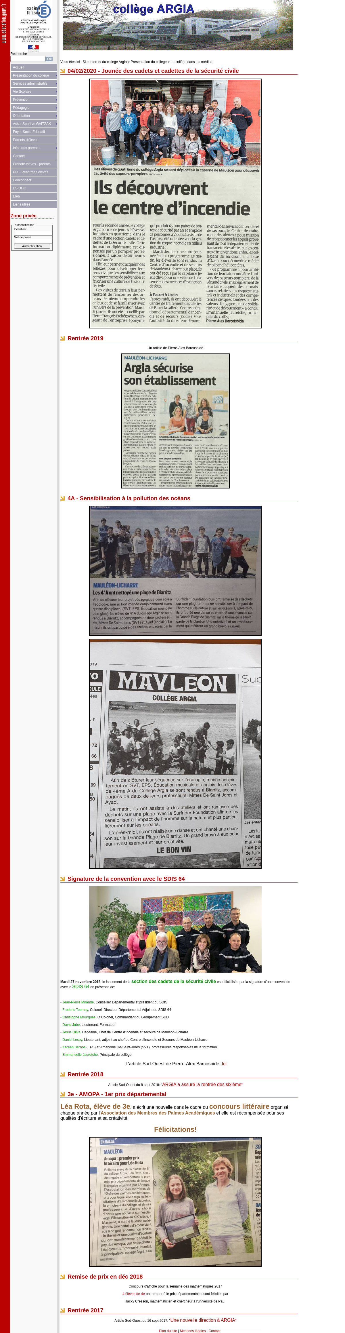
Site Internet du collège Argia (104, 62)
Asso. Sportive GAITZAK (32, 124)
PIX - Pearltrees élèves (30, 172)
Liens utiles (21, 204)
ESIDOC (19, 188)
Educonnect (22, 180)
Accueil (18, 67)
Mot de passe (22, 237)
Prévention (21, 100)
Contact (19, 156)
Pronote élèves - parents (32, 164)
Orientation (21, 116)
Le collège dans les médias (191, 62)
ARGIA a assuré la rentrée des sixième (201, 1084)
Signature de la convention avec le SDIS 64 (126, 879)
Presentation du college (31, 75)
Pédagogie (21, 108)
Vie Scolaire (22, 92)
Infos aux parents (26, 148)
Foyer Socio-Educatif (29, 132)
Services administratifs (30, 83)
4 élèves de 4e (133, 1294)
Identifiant (20, 229)
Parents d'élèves (25, 140)
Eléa (16, 196)
